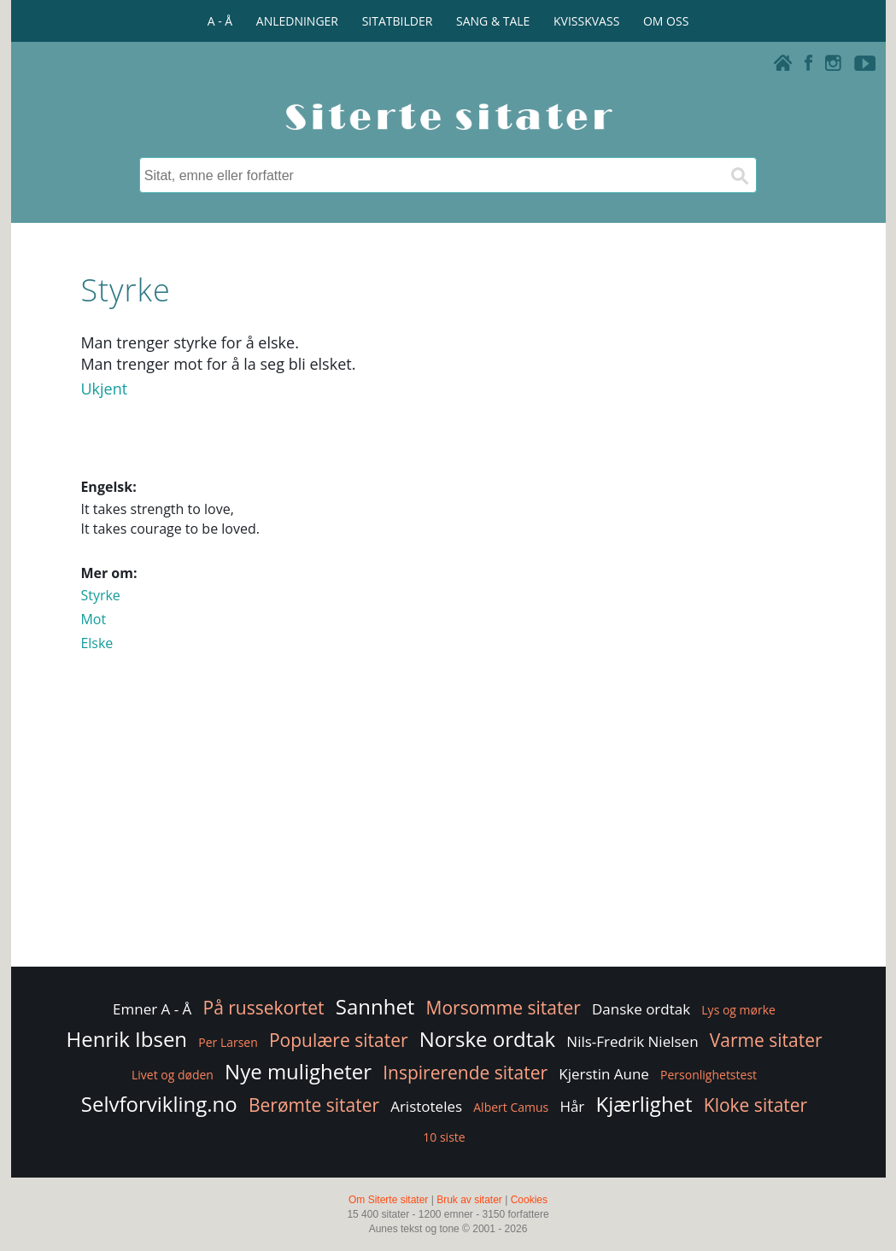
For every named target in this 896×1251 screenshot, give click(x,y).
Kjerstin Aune (604, 1074)
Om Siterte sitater (388, 1200)
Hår (571, 1106)
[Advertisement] (447, 826)
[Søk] (738, 175)
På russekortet (264, 1008)
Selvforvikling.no (159, 1104)
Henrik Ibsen (126, 1039)
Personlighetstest (708, 1075)
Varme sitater (766, 1040)
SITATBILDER (397, 21)
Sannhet (375, 1006)
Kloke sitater (755, 1105)
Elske (96, 643)
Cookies (529, 1200)
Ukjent (103, 388)
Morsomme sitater (503, 1008)
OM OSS (665, 21)
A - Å (220, 21)
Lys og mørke (738, 1010)
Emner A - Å (152, 1009)
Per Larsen (228, 1042)
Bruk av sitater (469, 1200)
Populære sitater (338, 1040)
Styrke (100, 595)
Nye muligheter (298, 1071)
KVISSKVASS (586, 21)
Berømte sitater (314, 1105)
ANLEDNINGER (297, 21)
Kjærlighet (643, 1104)
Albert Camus (510, 1107)
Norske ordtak (487, 1039)
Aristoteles (426, 1106)
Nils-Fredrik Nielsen (632, 1041)
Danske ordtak (641, 1009)
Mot (93, 619)
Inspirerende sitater (465, 1072)
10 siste (444, 1137)
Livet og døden (173, 1075)
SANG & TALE (493, 21)
